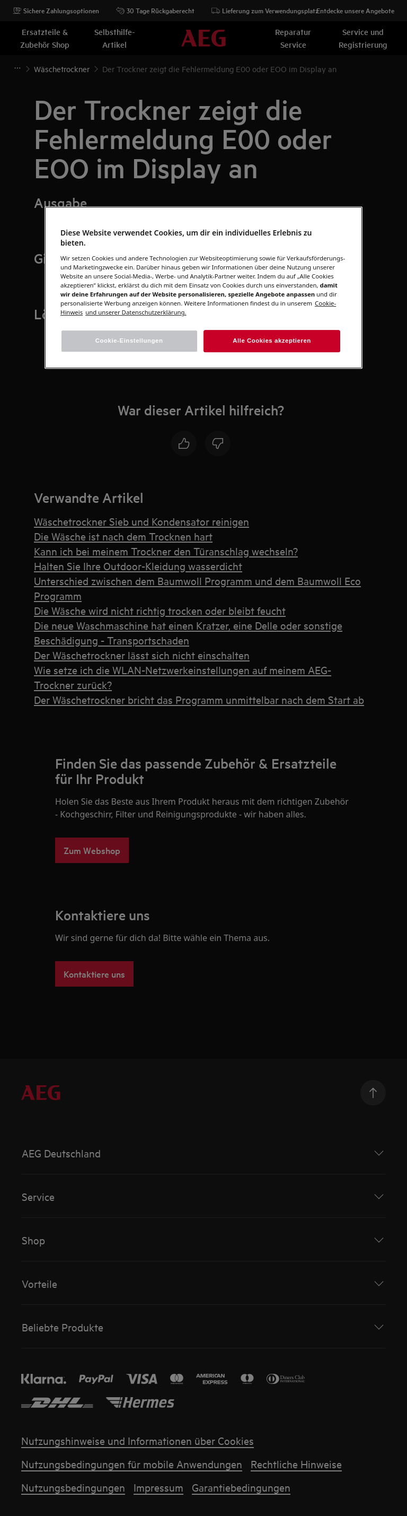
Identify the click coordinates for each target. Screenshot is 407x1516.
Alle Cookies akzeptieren (272, 340)
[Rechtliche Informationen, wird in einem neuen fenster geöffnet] (135, 312)
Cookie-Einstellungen (129, 340)
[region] (203, 287)
